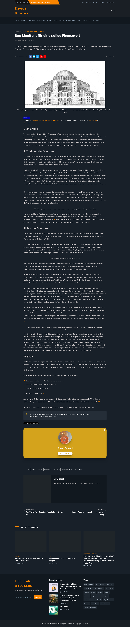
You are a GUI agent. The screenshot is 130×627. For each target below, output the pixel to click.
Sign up (95, 2)
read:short (57, 469)
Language (31, 21)
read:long (95, 603)
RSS (83, 2)
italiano (100, 592)
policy (33, 469)
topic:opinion (105, 603)
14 (49, 388)
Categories (41, 21)
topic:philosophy (98, 588)
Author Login (110, 2)
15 (44, 394)
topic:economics (108, 600)
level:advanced (88, 584)
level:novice (47, 469)
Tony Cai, (44, 120)
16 (99, 402)
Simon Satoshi (93, 120)
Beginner (87, 603)
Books (61, 21)
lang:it (93, 592)
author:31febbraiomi (90, 607)
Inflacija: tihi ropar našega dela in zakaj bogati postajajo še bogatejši (69, 597)
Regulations (82, 21)
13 (99, 364)
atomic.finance (27, 123)
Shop (97, 21)
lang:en (105, 596)
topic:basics (109, 588)
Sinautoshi (24, 40)
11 (30, 337)
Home (17, 21)
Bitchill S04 (64, 607)
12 (63, 337)
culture (86, 592)
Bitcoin (99, 600)
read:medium (100, 584)
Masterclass (70, 21)
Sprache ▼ (26, 117)
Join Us (91, 21)
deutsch (27, 469)
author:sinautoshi (67, 469)
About (23, 21)
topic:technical (96, 596)
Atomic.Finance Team (53, 120)
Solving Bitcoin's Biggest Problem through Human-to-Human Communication (70, 586)
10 (24, 321)
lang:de (40, 469)
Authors (88, 2)
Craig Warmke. (36, 120)
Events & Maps (52, 21)
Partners (102, 2)
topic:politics (78, 469)
